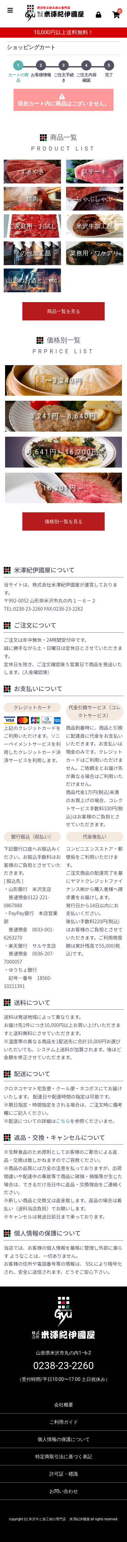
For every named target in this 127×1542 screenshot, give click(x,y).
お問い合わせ (63, 1491)
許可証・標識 (63, 1474)
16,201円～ (63, 488)
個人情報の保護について (64, 1439)
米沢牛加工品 (94, 226)
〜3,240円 (63, 380)
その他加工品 (32, 253)
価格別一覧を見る (64, 521)
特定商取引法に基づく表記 (63, 1456)
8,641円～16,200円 (63, 452)
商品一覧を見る (63, 311)
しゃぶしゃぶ (94, 198)
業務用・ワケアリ (94, 253)
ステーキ (94, 171)
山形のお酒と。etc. (32, 280)
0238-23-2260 (63, 1365)
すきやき (32, 171)
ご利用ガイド (63, 1422)
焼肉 (32, 198)
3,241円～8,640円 (63, 416)
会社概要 (63, 1404)
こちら (63, 1121)
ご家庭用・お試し (32, 226)
